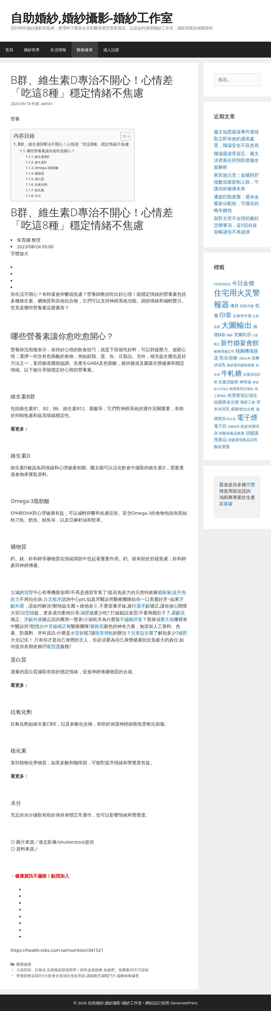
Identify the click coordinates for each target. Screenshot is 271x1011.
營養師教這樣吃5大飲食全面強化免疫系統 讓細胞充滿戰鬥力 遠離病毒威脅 (77, 975)
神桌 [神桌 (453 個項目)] (255, 382)
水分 (38, 195)
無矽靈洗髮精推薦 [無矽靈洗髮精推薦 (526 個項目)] (240, 365)
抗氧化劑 (41, 184)
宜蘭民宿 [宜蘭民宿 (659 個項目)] (242, 334)
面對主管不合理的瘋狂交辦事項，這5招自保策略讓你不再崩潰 (236, 225)
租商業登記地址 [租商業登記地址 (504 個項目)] (241, 388)
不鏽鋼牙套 (131, 619)
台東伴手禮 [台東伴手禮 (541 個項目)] (242, 315)
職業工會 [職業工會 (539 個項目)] (247, 402)
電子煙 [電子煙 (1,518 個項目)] (247, 417)
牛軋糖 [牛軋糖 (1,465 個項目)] (231, 373)
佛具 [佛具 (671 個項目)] (234, 305)
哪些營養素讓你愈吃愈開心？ (51, 150)
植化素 (39, 190)
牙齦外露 (33, 619)
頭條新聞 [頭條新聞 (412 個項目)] (233, 426)
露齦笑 (178, 613)
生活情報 (58, 49)
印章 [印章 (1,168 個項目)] (225, 315)
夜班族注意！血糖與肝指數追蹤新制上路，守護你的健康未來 (236, 182)
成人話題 (111, 49)
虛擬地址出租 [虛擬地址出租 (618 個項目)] (243, 408)
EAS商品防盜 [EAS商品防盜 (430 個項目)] (222, 284)
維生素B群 (42, 156)
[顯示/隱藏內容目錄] (122, 136)
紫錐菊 (164, 592)
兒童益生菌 (142, 633)
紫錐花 (97, 626)
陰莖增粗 (104, 633)
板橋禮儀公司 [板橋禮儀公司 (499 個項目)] (224, 351)
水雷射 (77, 633)
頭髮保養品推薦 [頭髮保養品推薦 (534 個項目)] (232, 433)
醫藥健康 (85, 49)
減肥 (84, 613)
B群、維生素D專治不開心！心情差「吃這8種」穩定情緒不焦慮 (73, 144)
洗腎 (28, 592)
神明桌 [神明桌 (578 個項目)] (245, 381)
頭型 (25, 613)
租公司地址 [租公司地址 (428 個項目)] (221, 389)
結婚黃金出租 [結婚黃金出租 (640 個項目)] (226, 402)
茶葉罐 (226, 504)
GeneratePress (183, 1002)
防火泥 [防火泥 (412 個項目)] (231, 419)
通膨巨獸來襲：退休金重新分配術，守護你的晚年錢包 (236, 203)
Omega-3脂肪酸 (46, 168)
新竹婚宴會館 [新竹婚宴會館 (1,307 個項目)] (240, 342)
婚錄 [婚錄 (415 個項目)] (230, 335)
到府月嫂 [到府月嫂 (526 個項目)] (247, 305)
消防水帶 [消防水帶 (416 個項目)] (244, 358)
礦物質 (39, 173)
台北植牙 (52, 599)
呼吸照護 (51, 646)
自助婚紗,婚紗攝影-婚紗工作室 (92, 18)
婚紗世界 (32, 49)
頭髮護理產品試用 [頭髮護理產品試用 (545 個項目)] (242, 439)
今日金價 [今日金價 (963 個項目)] (243, 283)
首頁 (9, 49)
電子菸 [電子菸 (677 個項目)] (220, 426)
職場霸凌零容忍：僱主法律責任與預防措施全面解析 (236, 160)
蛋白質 (39, 179)
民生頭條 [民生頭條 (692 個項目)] (228, 358)
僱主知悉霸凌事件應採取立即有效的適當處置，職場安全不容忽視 (236, 138)
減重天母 (165, 619)
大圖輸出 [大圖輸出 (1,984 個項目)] (236, 325)
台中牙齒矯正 (52, 626)
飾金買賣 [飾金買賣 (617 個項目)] (222, 446)
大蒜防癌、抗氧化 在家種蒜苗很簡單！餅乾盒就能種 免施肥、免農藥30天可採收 (82, 969)
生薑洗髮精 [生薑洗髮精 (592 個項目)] (228, 381)
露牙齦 (143, 606)
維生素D (41, 162)
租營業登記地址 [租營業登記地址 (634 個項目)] (242, 395)
